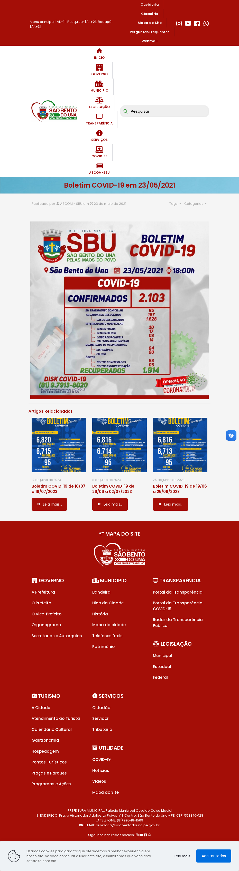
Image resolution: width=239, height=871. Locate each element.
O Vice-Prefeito (46, 614)
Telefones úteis (107, 635)
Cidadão (101, 707)
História (100, 614)
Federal (160, 677)
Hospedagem (45, 751)
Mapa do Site (105, 792)
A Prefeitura (43, 592)
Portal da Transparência (178, 592)
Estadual (162, 666)
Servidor (100, 718)
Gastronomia (45, 740)
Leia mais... (183, 856)
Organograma (46, 624)
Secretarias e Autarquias (57, 635)
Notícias (100, 770)
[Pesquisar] (164, 111)
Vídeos (99, 781)
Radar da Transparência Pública (178, 622)
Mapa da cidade (109, 624)
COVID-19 (101, 759)
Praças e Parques (49, 773)
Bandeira (101, 592)
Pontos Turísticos (49, 762)
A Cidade (41, 707)
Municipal (162, 655)
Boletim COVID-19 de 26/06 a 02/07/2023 (113, 488)
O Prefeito (41, 603)
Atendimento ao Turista (56, 718)
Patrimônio (103, 646)
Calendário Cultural (52, 729)
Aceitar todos (214, 855)
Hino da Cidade (108, 603)
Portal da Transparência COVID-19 (178, 606)
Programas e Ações (51, 784)
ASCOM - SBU (71, 203)
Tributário (102, 729)
